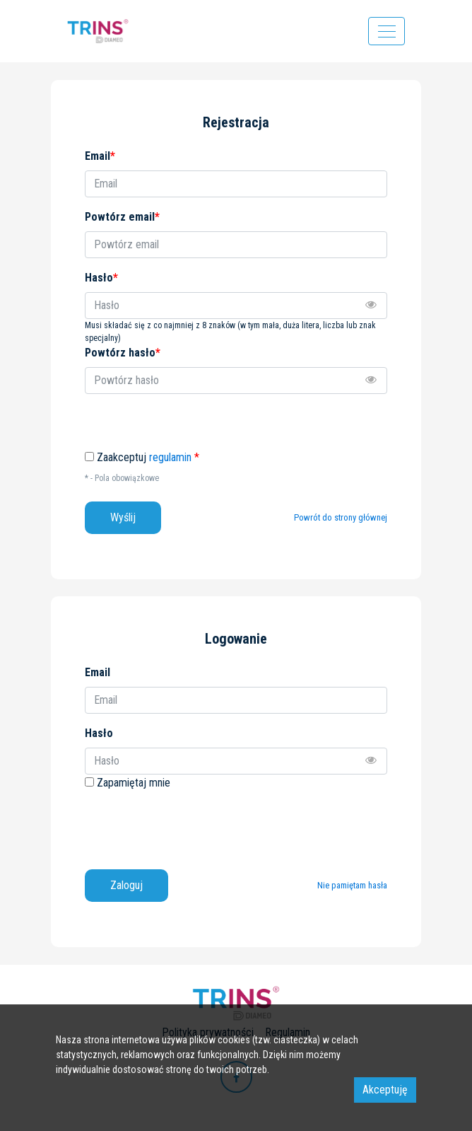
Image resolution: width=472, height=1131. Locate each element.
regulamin (170, 457)
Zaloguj (126, 885)
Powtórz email (122, 217)
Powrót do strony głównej (340, 517)
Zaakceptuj (148, 457)
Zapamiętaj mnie (133, 782)
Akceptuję (385, 1089)
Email (97, 672)
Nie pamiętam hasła (352, 885)
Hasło (99, 733)
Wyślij (123, 517)
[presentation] (192, 824)
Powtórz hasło (122, 352)
